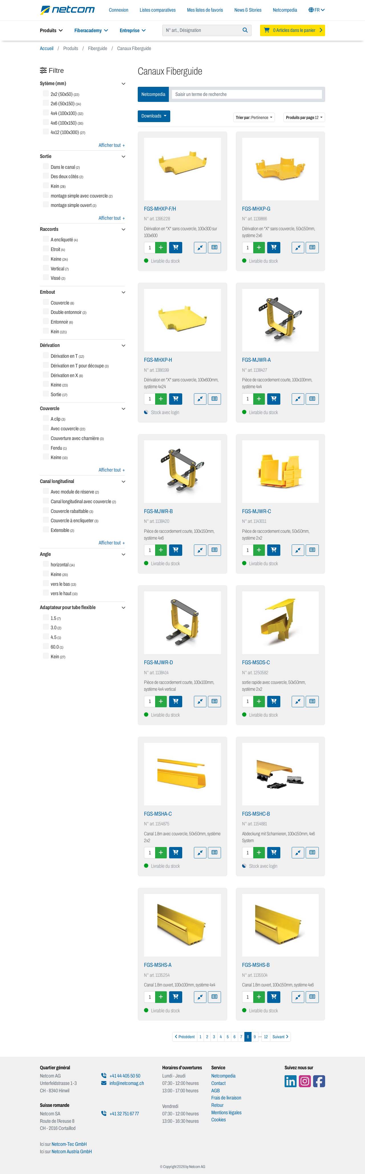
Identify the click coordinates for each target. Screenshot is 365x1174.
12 (302, 117)
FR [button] (317, 10)
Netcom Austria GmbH (72, 1151)
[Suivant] (280, 1036)
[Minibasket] (292, 30)
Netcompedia (285, 10)
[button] (82, 84)
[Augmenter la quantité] (161, 247)
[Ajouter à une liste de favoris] (214, 247)
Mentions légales (226, 1112)
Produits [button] (51, 30)
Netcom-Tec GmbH (69, 1144)
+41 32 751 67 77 (120, 1114)
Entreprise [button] (133, 30)
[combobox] (247, 94)
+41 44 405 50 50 (120, 1076)
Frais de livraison (226, 1098)
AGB (215, 1090)
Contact (218, 1083)
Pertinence (252, 117)
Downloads (151, 116)
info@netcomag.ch (122, 1083)
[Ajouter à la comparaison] (200, 247)
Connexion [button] (118, 10)
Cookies (218, 1119)
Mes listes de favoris (205, 10)
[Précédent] (184, 1036)
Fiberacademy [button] (91, 30)
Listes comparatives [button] (158, 10)
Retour (217, 1105)
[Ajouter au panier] (175, 247)
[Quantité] (149, 247)
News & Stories (247, 10)
